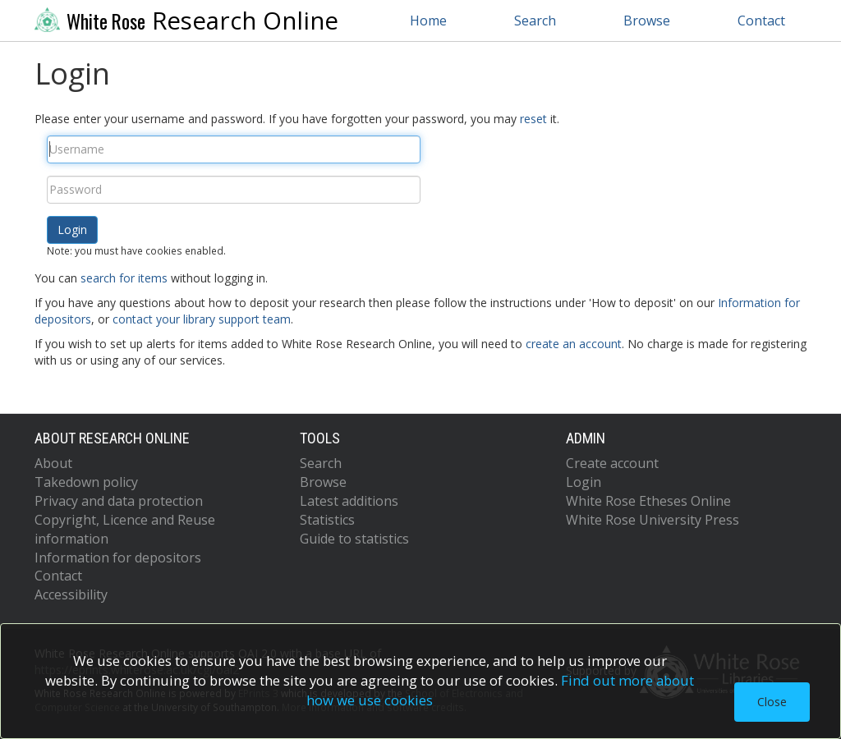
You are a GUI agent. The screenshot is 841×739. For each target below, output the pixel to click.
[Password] (233, 190)
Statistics (327, 520)
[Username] (233, 149)
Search (535, 20)
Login (583, 482)
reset (533, 118)
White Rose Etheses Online (648, 501)
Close (772, 701)
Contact (761, 20)
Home (428, 20)
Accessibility (71, 594)
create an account (574, 343)
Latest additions (349, 501)
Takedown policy (86, 482)
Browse (646, 20)
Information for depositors (117, 558)
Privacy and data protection (118, 501)
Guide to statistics (354, 539)
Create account (612, 463)
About (53, 463)
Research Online (186, 20)
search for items (124, 278)
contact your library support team (202, 319)
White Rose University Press (652, 520)
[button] (72, 230)
